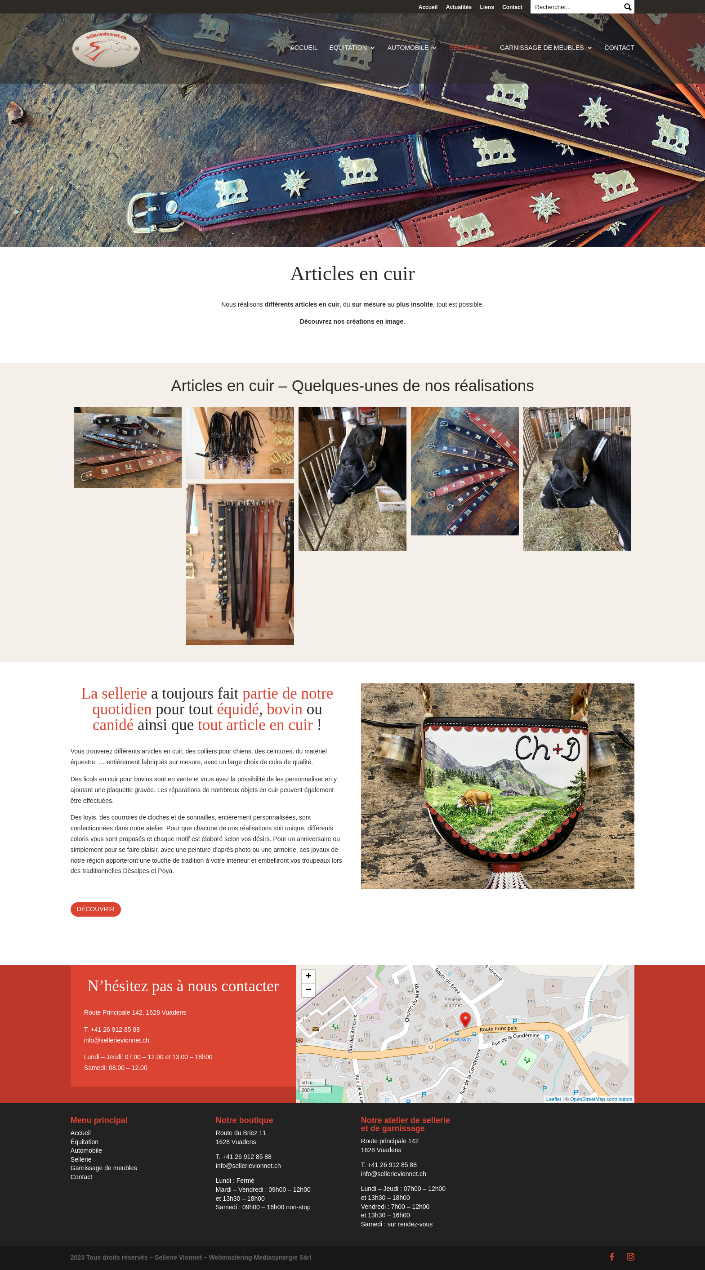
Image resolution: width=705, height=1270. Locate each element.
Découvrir (96, 909)
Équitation (84, 1141)
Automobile (408, 49)
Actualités (459, 7)
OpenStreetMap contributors (601, 1099)
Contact (512, 7)
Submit (627, 6)
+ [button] (308, 977)
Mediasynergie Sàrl (283, 1257)
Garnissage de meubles (542, 49)
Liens (487, 7)
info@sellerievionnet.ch (116, 1040)
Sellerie (464, 49)
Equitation (347, 49)
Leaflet (553, 1099)
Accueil (428, 7)
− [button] (308, 990)
